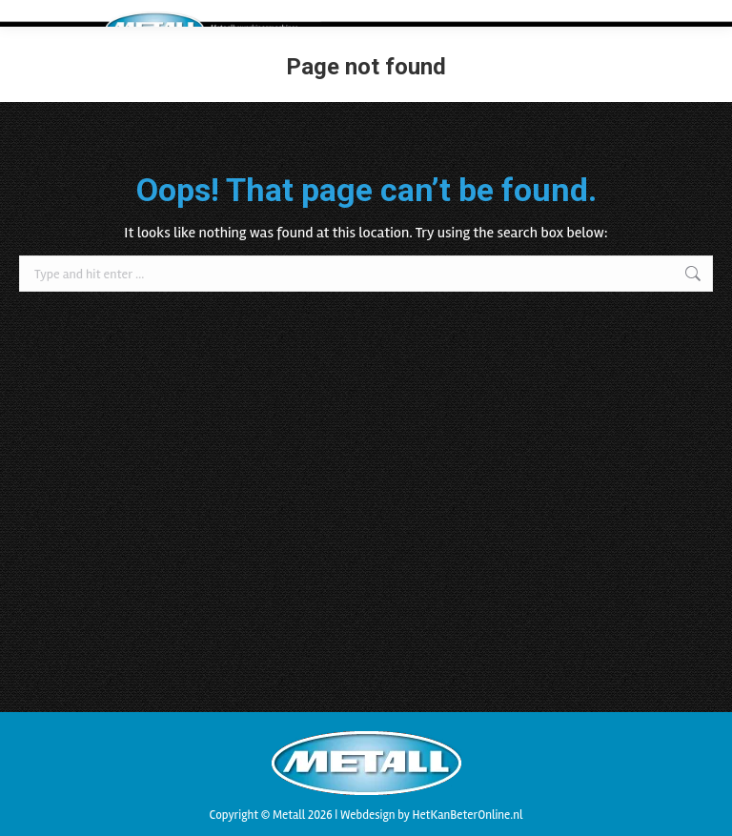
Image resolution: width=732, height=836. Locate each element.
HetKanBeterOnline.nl (467, 815)
